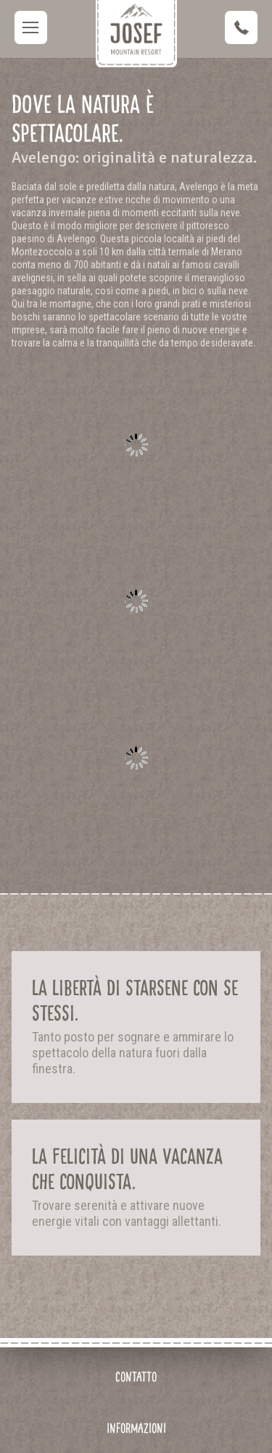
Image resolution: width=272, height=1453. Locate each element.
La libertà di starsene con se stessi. (135, 1000)
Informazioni (136, 1428)
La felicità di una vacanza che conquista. (127, 1169)
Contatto (136, 1376)
